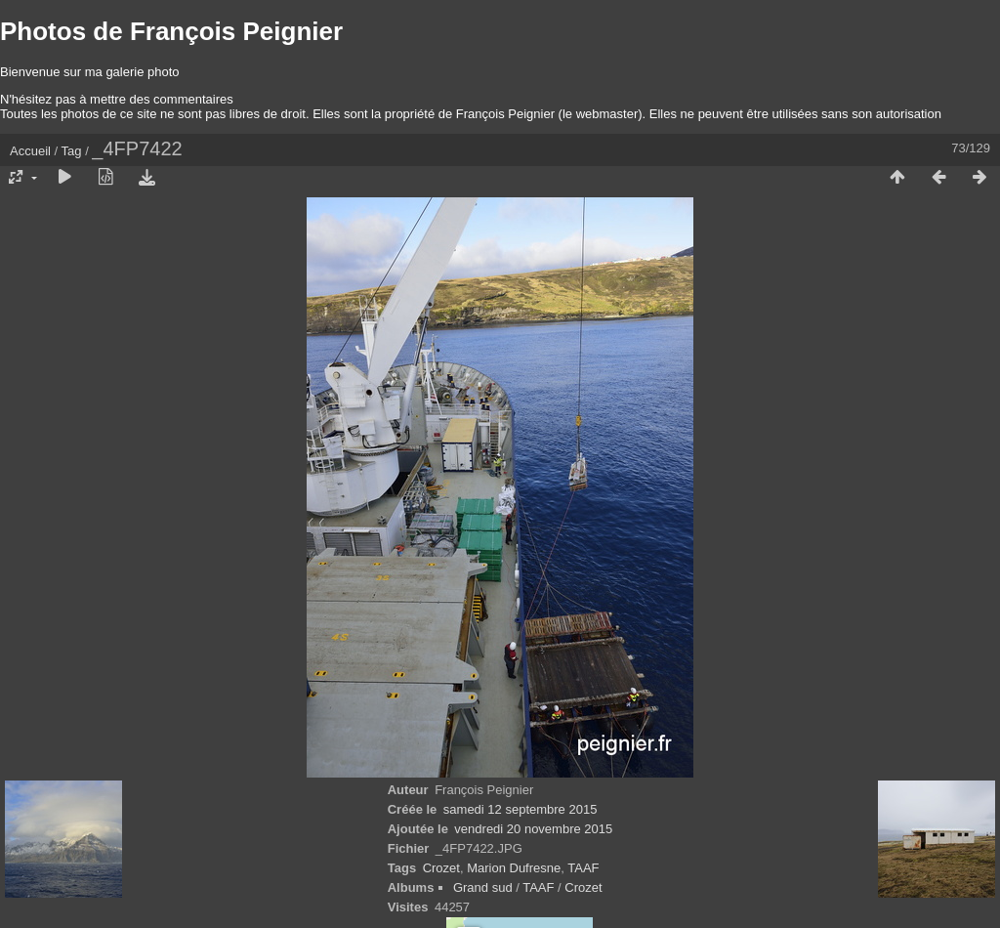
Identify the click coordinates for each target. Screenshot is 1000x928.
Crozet (441, 868)
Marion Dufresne (514, 868)
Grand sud (483, 887)
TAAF (583, 868)
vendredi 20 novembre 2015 (533, 829)
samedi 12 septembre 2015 (520, 809)
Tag (72, 151)
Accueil (30, 151)
